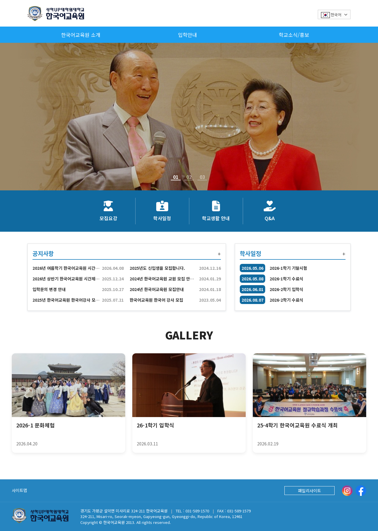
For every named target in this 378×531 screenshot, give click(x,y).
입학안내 (187, 34)
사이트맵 (19, 490)
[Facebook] (361, 490)
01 (175, 178)
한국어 (334, 15)
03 (202, 178)
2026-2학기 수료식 (286, 300)
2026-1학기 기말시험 (288, 268)
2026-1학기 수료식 (286, 279)
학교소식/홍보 (294, 34)
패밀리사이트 (309, 491)
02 (189, 178)
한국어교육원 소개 (80, 34)
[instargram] (347, 490)
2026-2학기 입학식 (286, 289)
